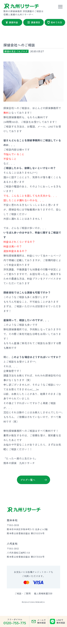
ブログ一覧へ (27, 480)
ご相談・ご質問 (23, 593)
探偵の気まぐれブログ (16, 51)
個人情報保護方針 (43, 593)
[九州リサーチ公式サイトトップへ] (24, 509)
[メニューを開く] (60, 6)
